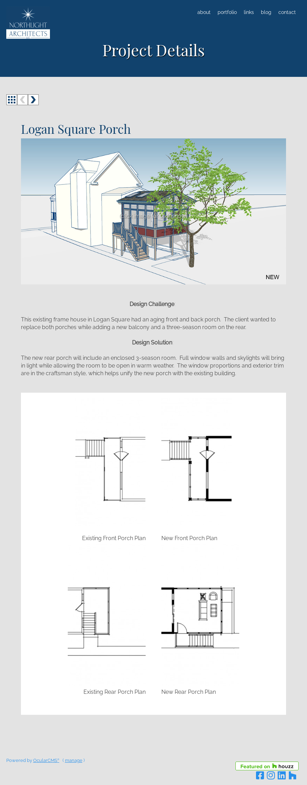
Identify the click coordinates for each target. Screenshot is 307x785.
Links (249, 12)
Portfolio (227, 12)
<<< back (11, 99)
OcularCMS (46, 760)
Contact (287, 12)
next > (33, 99)
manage (73, 760)
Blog (266, 12)
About (204, 12)
